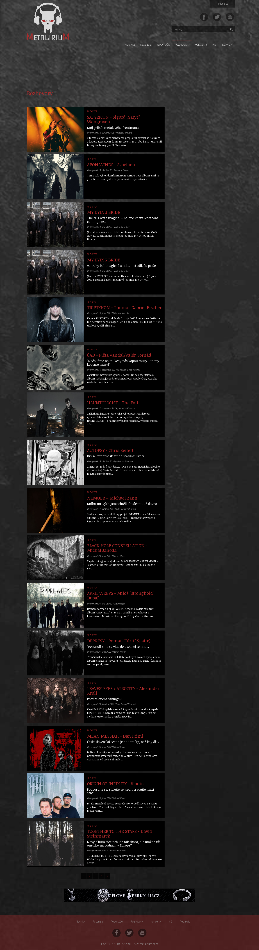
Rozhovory (182, 44)
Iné (214, 44)
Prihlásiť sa (222, 3)
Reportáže (163, 44)
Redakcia (226, 44)
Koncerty (201, 44)
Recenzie (145, 44)
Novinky (130, 44)
